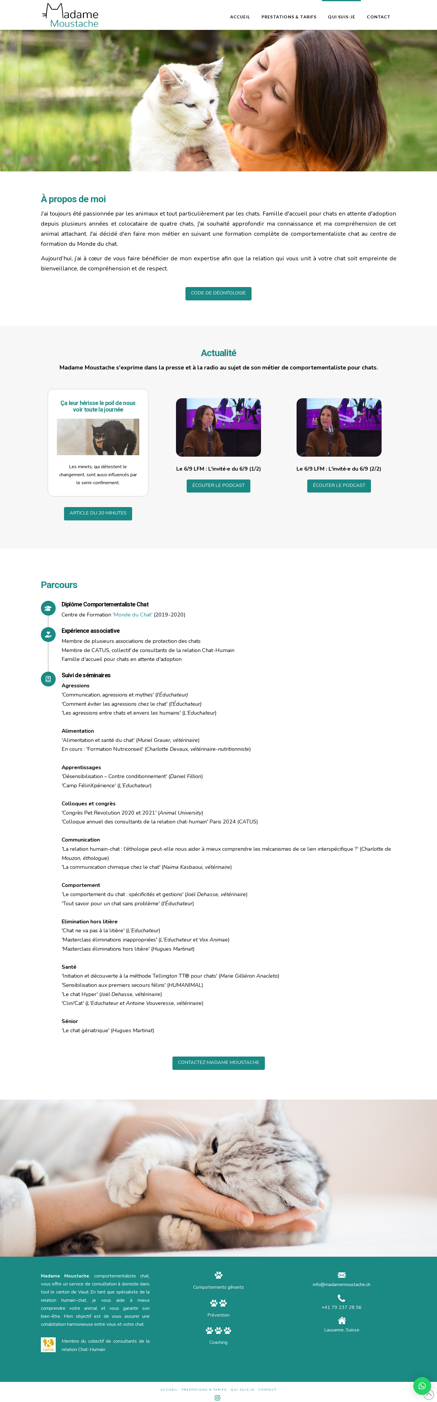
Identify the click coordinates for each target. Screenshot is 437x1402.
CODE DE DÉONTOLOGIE (218, 293)
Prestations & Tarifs (204, 1390)
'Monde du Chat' (132, 614)
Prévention (218, 1315)
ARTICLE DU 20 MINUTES (98, 513)
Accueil (169, 1390)
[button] (422, 1386)
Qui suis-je (242, 1390)
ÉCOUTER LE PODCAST (218, 485)
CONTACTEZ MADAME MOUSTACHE (218, 1062)
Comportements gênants (218, 1287)
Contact (267, 1390)
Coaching (218, 1342)
